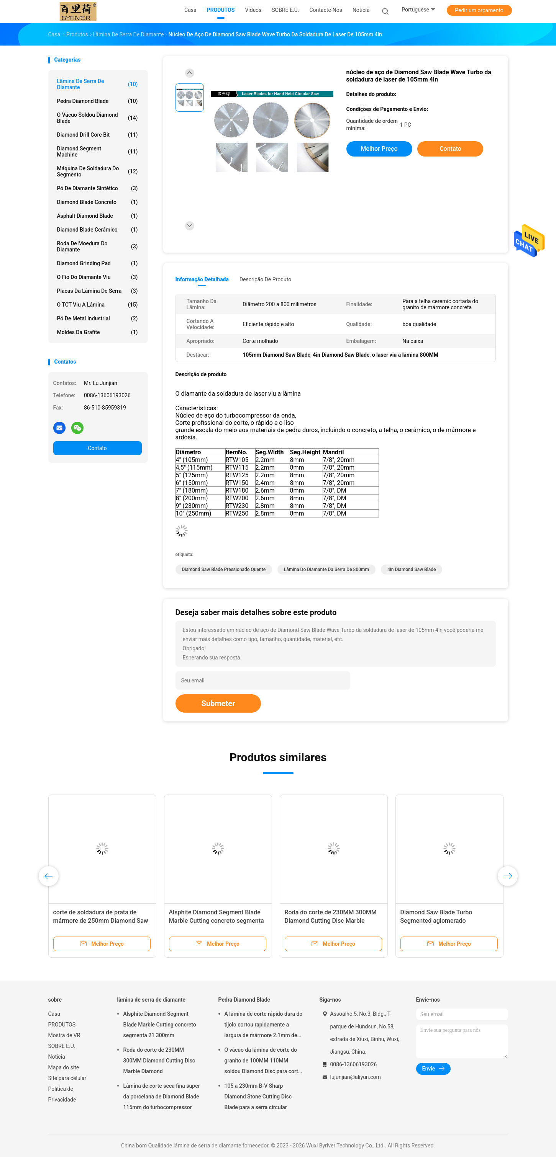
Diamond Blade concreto (97, 202)
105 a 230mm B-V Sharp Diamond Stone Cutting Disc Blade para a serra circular (258, 1096)
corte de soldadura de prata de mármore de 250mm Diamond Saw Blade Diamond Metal (100, 921)
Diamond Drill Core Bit (97, 135)
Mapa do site (63, 1067)
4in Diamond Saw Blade (411, 569)
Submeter (218, 703)
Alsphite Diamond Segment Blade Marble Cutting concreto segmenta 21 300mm (216, 921)
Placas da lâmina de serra (97, 291)
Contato (97, 448)
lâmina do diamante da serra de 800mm (326, 569)
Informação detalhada (202, 279)
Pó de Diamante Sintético (97, 188)
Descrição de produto (265, 279)
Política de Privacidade (62, 1094)
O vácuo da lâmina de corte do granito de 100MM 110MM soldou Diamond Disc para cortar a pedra (264, 1062)
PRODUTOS (61, 1025)
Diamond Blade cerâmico (97, 229)
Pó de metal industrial (97, 318)
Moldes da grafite (97, 332)
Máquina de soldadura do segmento (97, 171)
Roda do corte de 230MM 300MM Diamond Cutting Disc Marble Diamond (331, 921)
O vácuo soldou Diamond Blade (97, 118)
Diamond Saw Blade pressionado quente (224, 569)
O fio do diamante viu (97, 277)
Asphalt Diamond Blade (97, 216)
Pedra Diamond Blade (97, 101)
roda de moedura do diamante (97, 246)
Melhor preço (379, 148)
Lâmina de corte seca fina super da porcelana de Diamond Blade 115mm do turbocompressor (161, 1096)
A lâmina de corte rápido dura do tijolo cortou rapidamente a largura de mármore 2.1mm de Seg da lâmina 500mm (264, 1026)
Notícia (56, 1057)
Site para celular (67, 1078)
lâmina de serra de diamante (97, 84)
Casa (54, 1014)
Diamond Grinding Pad (97, 263)
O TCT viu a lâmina (97, 304)
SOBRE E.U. (61, 1046)
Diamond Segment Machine (97, 151)
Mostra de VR (64, 1035)
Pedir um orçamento (479, 10)
